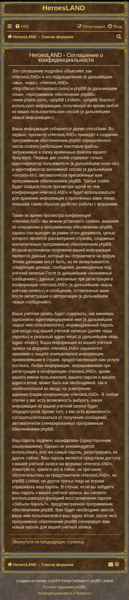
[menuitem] (22, 26)
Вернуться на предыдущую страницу (48, 542)
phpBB (53, 581)
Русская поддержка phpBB (64, 587)
